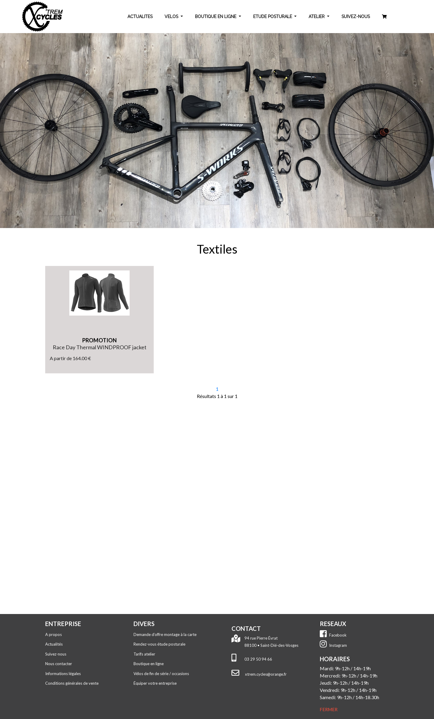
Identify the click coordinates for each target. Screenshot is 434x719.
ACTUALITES (140, 16)
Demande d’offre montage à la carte (165, 634)
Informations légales (63, 673)
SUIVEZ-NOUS (355, 16)
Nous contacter (58, 663)
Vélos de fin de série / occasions (161, 673)
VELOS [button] (172, 16)
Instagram (333, 645)
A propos (53, 634)
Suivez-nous (55, 654)
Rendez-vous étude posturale (159, 644)
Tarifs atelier (144, 654)
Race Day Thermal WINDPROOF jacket (99, 347)
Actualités (54, 644)
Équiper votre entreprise (155, 683)
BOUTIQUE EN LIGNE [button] (216, 16)
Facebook (333, 635)
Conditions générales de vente (72, 683)
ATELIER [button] (317, 16)
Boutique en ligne (149, 663)
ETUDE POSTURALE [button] (273, 16)
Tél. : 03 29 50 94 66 (272, 457)
